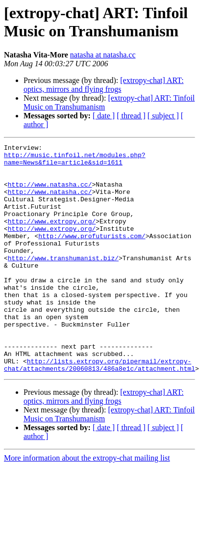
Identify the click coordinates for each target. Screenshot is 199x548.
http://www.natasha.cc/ (50, 193)
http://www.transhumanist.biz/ (63, 272)
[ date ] (104, 115)
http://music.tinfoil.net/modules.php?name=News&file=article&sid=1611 (75, 162)
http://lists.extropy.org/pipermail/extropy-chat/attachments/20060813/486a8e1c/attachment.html (99, 401)
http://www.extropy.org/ (52, 228)
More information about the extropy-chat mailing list (87, 495)
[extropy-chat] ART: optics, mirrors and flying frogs (104, 84)
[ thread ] (131, 115)
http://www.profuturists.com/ (91, 246)
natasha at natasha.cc (103, 55)
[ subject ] (163, 115)
